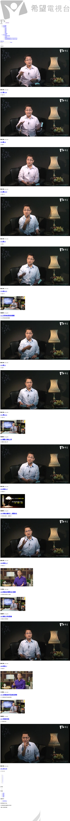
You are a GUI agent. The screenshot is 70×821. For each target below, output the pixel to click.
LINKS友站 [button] (5, 34)
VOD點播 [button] (4, 26)
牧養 (3, 795)
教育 (3, 794)
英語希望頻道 (7, 35)
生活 (3, 793)
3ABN (6, 36)
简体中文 (2, 41)
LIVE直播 (4, 25)
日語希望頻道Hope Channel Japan (11, 39)
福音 (3, 796)
